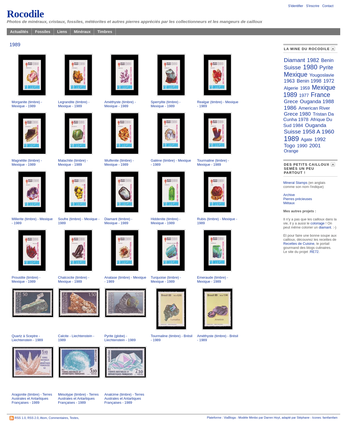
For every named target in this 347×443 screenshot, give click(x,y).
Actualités (19, 32)
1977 (304, 95)
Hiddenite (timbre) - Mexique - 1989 (166, 221)
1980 (310, 67)
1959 (305, 88)
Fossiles (42, 32)
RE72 (314, 252)
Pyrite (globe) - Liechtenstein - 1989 (120, 338)
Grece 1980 (297, 114)
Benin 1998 (309, 81)
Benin (327, 60)
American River (314, 108)
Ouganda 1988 (317, 101)
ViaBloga (230, 417)
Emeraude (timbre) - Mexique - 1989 (212, 279)
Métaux (289, 203)
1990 (302, 145)
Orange (291, 151)
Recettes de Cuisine (298, 244)
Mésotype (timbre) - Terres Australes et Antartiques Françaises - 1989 (78, 398)
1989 (291, 138)
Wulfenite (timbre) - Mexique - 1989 (119, 162)
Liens (62, 32)
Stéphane (303, 417)
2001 (315, 145)
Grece (291, 101)
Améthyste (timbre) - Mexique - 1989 (120, 104)
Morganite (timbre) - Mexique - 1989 (27, 104)
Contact (327, 6)
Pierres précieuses (297, 199)
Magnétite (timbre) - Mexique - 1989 (27, 162)
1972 (328, 81)
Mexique (295, 74)
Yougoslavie (321, 75)
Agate (306, 139)
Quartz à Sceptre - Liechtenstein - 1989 (27, 338)
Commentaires (58, 417)
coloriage (317, 223)
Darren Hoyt (272, 417)
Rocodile (25, 13)
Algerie (291, 88)
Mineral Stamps (295, 183)
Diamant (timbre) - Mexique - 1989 (118, 221)
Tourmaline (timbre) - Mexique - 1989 (213, 162)
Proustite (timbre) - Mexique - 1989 (26, 279)
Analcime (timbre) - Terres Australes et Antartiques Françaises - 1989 (124, 398)
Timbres (104, 32)
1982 (313, 60)
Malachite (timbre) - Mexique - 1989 (73, 162)
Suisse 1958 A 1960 (309, 131)
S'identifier (295, 6)
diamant (325, 227)
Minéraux (82, 32)
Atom (43, 417)
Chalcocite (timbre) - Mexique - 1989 (73, 279)
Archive (289, 195)
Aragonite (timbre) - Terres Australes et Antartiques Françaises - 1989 (32, 398)
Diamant (294, 60)
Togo (289, 145)
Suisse (292, 67)
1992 (320, 139)
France (320, 94)
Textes (74, 417)
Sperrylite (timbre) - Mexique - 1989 (166, 104)
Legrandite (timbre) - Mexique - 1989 (73, 104)
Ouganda (315, 125)
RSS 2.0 (32, 417)
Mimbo (253, 417)
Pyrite (326, 67)
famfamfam (330, 417)
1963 (289, 81)
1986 (290, 108)
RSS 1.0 (20, 417)
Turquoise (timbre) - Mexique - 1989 (166, 279)
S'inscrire (312, 6)
